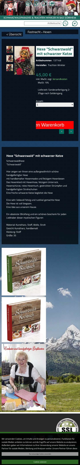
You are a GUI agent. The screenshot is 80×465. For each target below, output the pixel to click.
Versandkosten (59, 79)
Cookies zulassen (40, 461)
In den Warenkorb (45, 125)
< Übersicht (13, 34)
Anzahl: (39, 101)
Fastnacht (34, 31)
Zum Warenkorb (74, 22)
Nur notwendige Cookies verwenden (40, 454)
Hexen (47, 31)
